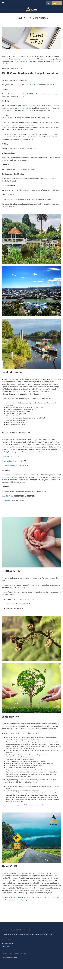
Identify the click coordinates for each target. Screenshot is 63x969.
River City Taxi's (7, 496)
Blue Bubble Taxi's (8, 500)
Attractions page (11, 477)
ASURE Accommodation (9, 958)
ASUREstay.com (15, 897)
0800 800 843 (50, 85)
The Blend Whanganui (10, 465)
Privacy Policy (6, 946)
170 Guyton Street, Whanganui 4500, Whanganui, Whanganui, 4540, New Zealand (28, 934)
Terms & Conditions (8, 943)
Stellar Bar (6, 456)
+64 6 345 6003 (30, 85)
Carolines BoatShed (9, 461)
